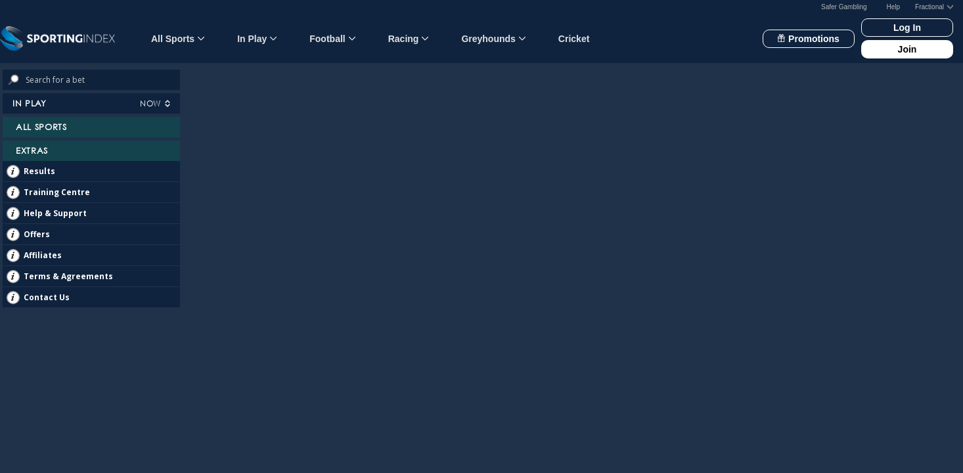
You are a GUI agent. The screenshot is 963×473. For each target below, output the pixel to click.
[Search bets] (103, 80)
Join (907, 49)
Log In (907, 27)
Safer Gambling (843, 7)
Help (894, 7)
